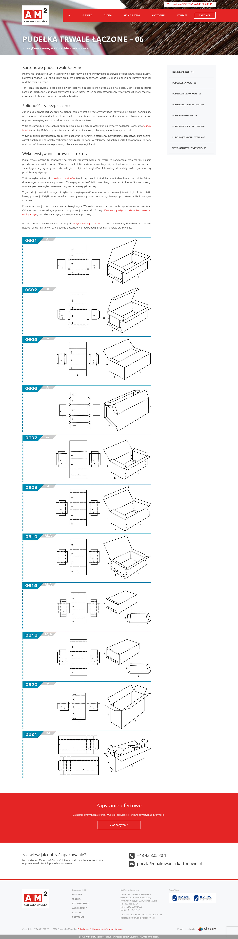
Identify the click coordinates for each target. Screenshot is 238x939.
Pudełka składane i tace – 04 (188, 104)
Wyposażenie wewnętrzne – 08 (189, 148)
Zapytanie (204, 15)
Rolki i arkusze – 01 (183, 72)
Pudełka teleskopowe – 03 (186, 93)
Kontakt (182, 15)
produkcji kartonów (64, 178)
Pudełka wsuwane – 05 (184, 115)
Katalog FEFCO (132, 15)
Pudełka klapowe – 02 (184, 82)
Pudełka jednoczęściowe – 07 (188, 137)
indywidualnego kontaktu (87, 223)
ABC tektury (158, 15)
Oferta (108, 15)
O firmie (87, 15)
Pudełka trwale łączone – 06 (188, 126)
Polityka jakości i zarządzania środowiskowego (100, 929)
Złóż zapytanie (119, 825)
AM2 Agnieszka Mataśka (35, 15)
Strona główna (30, 48)
